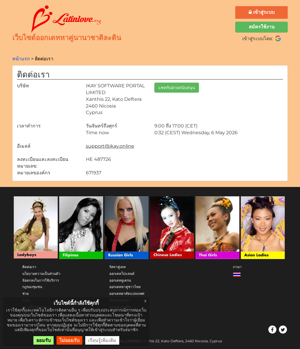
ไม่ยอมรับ (69, 340)
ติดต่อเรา (29, 267)
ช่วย (25, 293)
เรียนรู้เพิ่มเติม (102, 340)
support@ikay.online (110, 146)
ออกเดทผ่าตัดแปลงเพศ (126, 293)
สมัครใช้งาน (262, 27)
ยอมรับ (43, 340)
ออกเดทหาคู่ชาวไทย (125, 287)
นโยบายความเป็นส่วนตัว (41, 273)
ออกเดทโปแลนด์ (121, 273)
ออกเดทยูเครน (120, 280)
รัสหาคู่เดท (117, 267)
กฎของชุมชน (32, 287)
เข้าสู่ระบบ (262, 12)
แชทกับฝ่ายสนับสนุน (176, 87)
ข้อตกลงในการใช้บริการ (40, 280)
